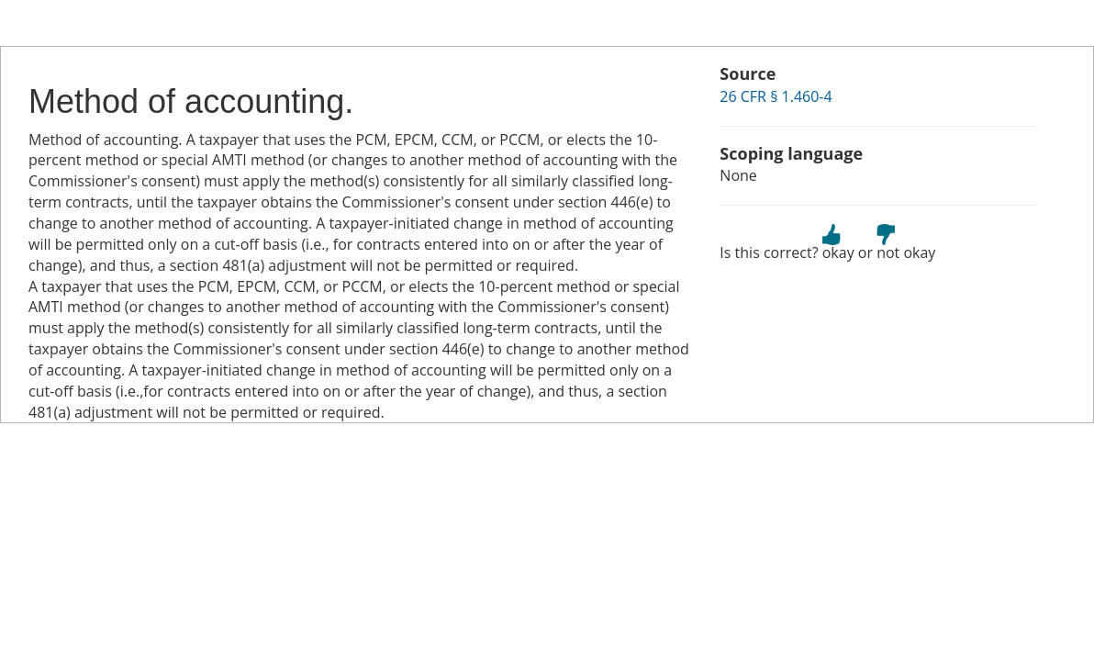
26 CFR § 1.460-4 (776, 96)
